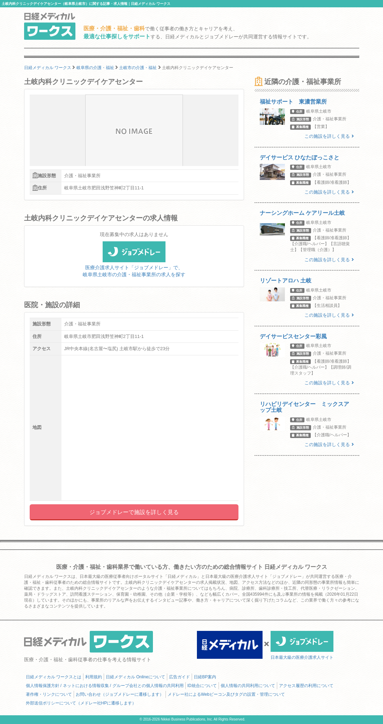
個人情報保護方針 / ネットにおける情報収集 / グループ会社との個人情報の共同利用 (105, 685)
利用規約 (93, 676)
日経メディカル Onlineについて (135, 676)
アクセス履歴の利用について (306, 685)
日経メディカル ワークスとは (53, 676)
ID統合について (202, 685)
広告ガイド (179, 676)
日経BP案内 (205, 676)
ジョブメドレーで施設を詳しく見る (134, 512)
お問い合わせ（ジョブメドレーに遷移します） (120, 694)
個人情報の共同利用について (248, 685)
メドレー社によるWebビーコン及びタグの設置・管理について (226, 694)
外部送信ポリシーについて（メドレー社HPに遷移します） (81, 703)
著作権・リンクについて (49, 694)
